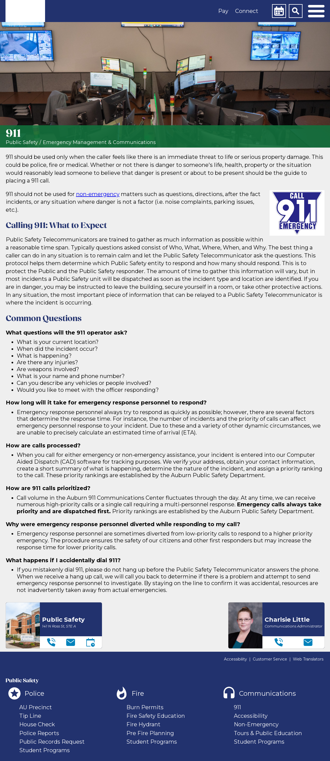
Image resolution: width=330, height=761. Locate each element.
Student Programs (44, 750)
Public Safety (22, 142)
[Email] (71, 642)
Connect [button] (246, 11)
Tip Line (30, 716)
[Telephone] (51, 642)
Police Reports (39, 733)
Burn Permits (144, 707)
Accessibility (235, 659)
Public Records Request (52, 741)
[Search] (296, 11)
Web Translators (308, 659)
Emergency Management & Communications (99, 142)
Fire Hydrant (143, 724)
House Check (37, 724)
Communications (267, 693)
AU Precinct (35, 707)
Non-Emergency (256, 724)
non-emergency (98, 194)
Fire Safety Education (155, 716)
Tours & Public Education (268, 733)
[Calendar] (279, 11)
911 (237, 707)
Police (34, 693)
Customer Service (270, 659)
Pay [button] (223, 11)
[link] (25, 11)
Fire (138, 693)
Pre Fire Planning (150, 733)
